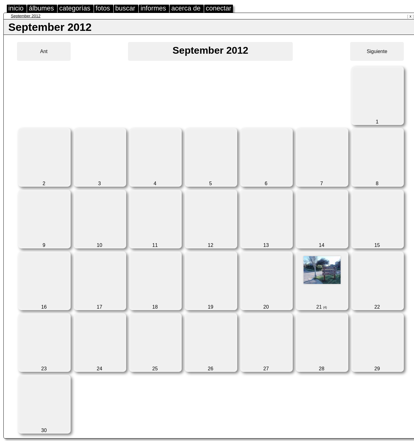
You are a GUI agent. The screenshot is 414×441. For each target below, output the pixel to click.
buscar (125, 8)
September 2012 (25, 16)
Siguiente (377, 51)
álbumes (41, 8)
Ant (44, 51)
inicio (15, 8)
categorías (74, 8)
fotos (103, 8)
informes (153, 8)
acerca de (186, 8)
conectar (218, 8)
